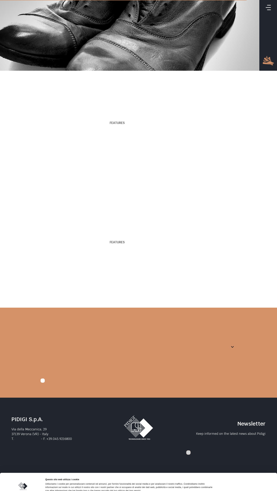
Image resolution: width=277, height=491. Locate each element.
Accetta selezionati (247, 472)
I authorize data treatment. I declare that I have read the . (96, 382)
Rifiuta (247, 480)
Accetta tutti (247, 464)
